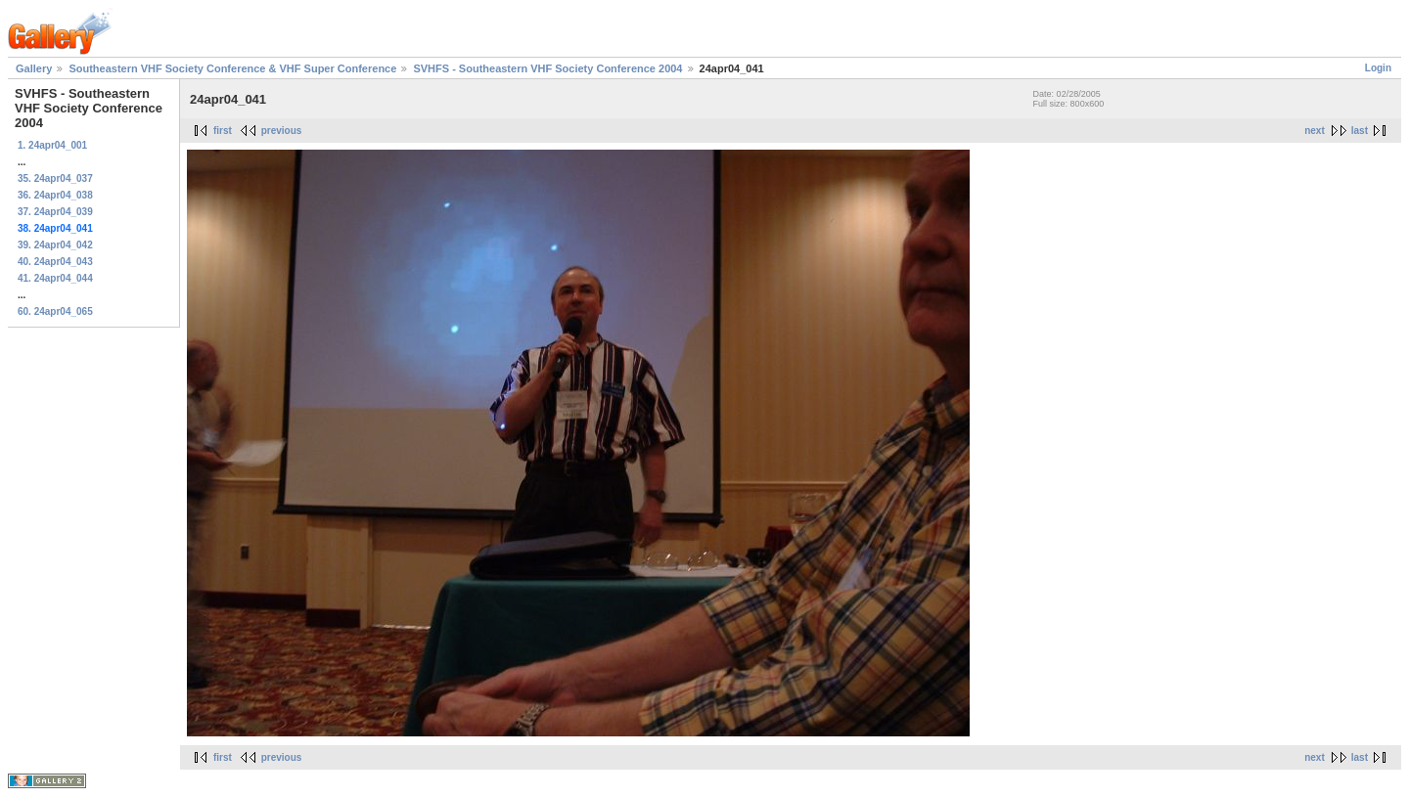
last (1359, 130)
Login (1378, 68)
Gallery (34, 68)
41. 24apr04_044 (55, 278)
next (1314, 130)
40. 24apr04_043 (55, 261)
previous (281, 130)
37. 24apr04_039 (55, 211)
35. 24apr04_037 (55, 178)
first (222, 130)
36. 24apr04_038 (55, 195)
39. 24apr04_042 (55, 245)
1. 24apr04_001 (52, 145)
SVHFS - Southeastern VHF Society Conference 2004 (547, 68)
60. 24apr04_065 (55, 311)
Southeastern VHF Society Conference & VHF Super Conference (232, 68)
